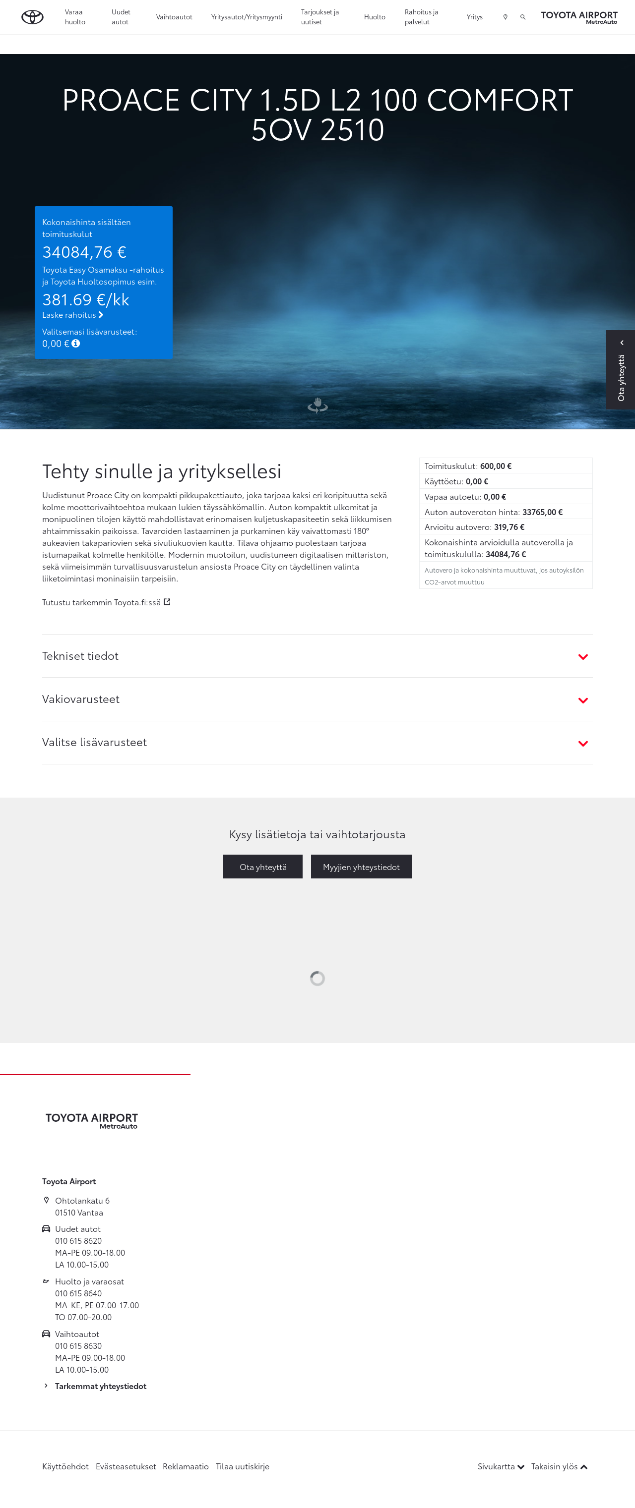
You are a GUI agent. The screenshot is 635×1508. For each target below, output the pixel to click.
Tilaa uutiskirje (242, 1465)
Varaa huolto (75, 16)
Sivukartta (502, 1465)
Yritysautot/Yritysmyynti (246, 16)
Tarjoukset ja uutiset (320, 16)
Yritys (475, 16)
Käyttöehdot (65, 1465)
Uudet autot (121, 16)
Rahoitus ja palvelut (422, 16)
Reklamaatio (186, 1465)
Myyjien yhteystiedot (361, 866)
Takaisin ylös (559, 1465)
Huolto (374, 16)
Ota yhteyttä (263, 866)
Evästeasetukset (126, 1465)
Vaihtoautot (174, 16)
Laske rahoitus (73, 314)
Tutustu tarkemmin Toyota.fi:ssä (101, 601)
